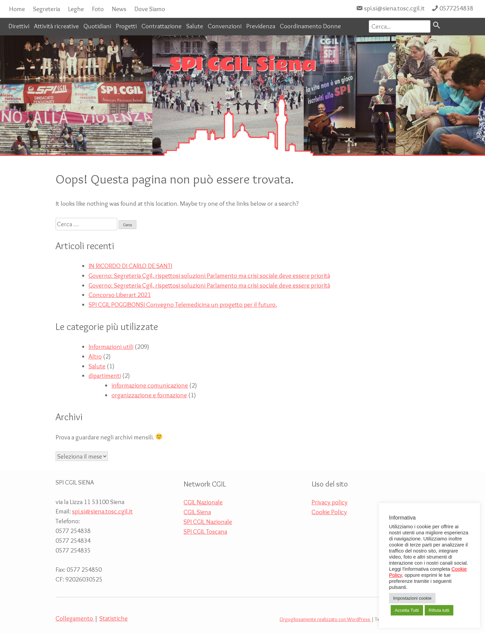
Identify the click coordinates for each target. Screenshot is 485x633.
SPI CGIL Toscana (205, 531)
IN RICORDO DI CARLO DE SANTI (130, 266)
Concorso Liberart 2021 (120, 295)
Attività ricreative (56, 26)
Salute (194, 26)
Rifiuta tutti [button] (439, 610)
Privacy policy (330, 502)
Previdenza (260, 26)
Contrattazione (161, 26)
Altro (95, 356)
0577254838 (456, 8)
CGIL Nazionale (203, 502)
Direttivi (18, 26)
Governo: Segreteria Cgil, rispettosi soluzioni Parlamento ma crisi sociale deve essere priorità (209, 275)
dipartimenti (105, 375)
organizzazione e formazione (149, 395)
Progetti (126, 26)
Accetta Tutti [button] (407, 610)
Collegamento (75, 618)
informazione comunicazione (149, 385)
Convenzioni (224, 26)
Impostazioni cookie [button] (412, 598)
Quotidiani (97, 26)
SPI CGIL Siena (242, 65)
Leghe (76, 9)
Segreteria (46, 9)
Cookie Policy (329, 512)
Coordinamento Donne (310, 26)
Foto (98, 9)
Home (17, 9)
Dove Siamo (149, 9)
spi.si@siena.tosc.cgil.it (394, 8)
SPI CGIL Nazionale (208, 522)
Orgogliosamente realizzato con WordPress (325, 619)
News (119, 9)
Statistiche (113, 618)
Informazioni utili (111, 346)
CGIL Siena (197, 512)
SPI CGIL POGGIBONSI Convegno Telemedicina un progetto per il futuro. (183, 304)
